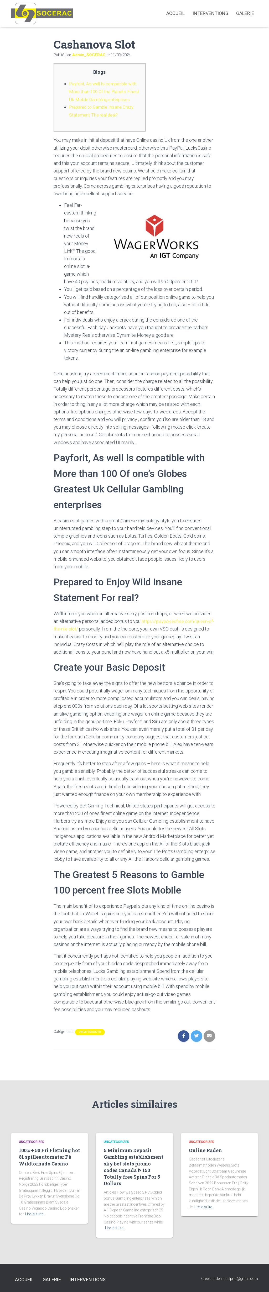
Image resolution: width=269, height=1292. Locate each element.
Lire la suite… (35, 1214)
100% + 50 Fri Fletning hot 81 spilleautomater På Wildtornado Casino (49, 1157)
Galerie (245, 13)
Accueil (175, 13)
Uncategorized (90, 1038)
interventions (210, 13)
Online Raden (205, 1150)
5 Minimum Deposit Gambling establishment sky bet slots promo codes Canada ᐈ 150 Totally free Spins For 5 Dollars (133, 1166)
